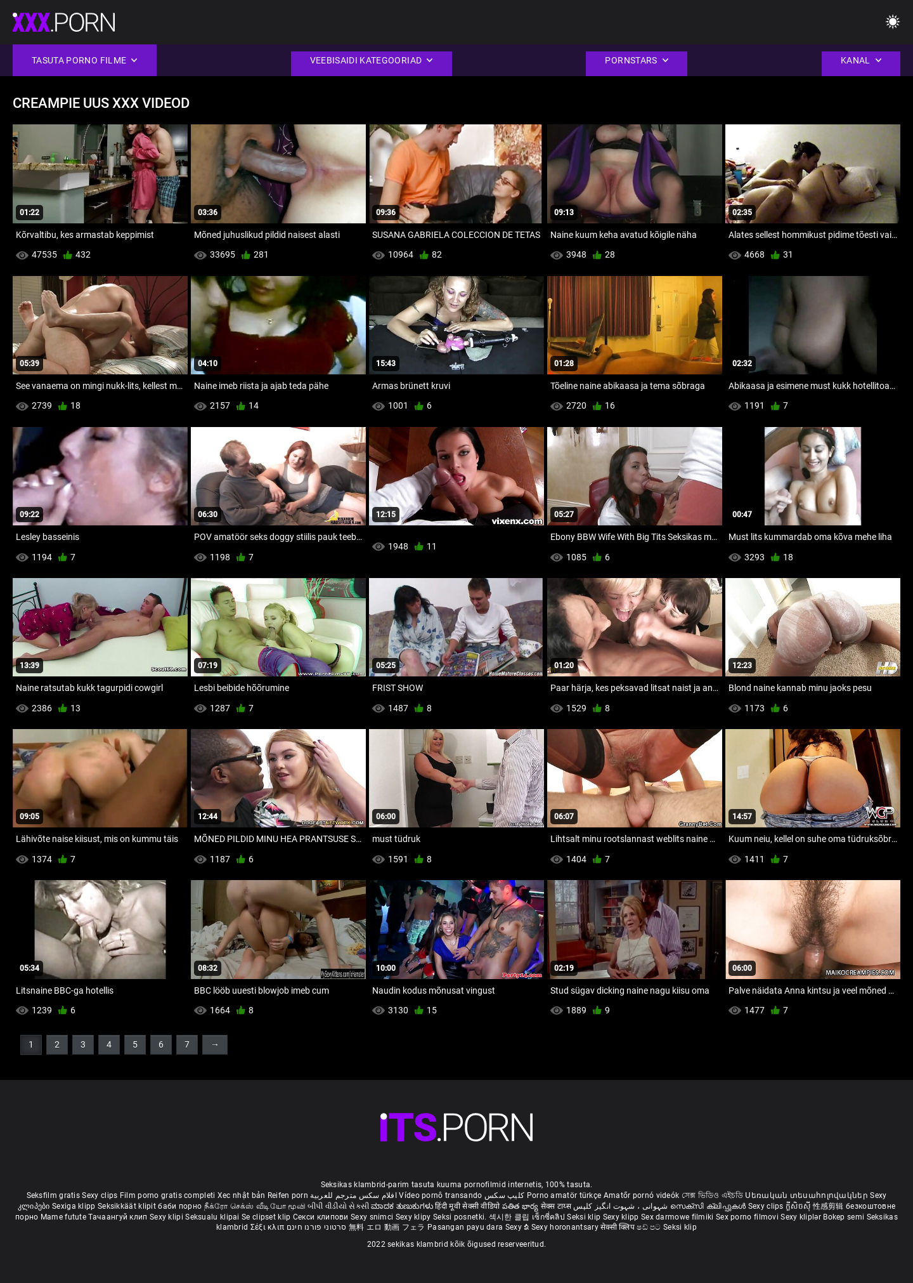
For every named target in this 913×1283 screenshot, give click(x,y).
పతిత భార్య (521, 1206)
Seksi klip (584, 1217)
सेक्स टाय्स (557, 1206)
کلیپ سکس (504, 1195)
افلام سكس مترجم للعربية (353, 1195)
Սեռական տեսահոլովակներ (807, 1195)
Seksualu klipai (213, 1217)
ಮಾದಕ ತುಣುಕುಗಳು (403, 1206)
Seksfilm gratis (54, 1195)
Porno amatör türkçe (564, 1195)
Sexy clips (100, 1195)
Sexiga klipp (75, 1206)
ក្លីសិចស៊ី (799, 1206)
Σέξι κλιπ (268, 1227)
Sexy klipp (622, 1217)
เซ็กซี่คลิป (549, 1217)
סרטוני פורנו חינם (317, 1227)
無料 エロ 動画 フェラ (387, 1227)
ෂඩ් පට (650, 1227)
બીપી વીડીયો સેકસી (338, 1206)
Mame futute (63, 1217)
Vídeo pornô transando (440, 1195)
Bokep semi (843, 1217)
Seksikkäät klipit (128, 1206)
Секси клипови (322, 1217)
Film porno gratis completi (168, 1195)
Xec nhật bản (241, 1195)
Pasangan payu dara (466, 1227)
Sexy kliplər (801, 1217)
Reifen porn (288, 1195)
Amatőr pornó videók (642, 1195)
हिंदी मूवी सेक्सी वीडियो (467, 1206)
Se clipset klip (267, 1217)
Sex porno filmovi (747, 1217)
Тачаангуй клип (119, 1217)
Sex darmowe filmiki (677, 1217)
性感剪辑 (829, 1206)
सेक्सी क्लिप (618, 1227)
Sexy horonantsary (565, 1227)
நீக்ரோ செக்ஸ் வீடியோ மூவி (255, 1206)
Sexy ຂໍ (518, 1227)
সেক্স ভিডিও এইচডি (712, 1195)
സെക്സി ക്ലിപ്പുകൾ (709, 1206)
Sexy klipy (414, 1217)
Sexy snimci (373, 1217)
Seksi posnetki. (461, 1217)
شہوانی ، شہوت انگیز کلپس (621, 1206)
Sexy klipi (167, 1217)
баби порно (180, 1206)
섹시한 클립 (510, 1217)
